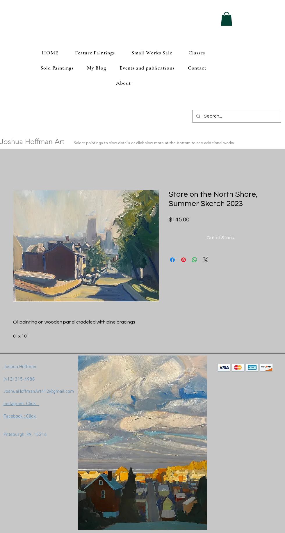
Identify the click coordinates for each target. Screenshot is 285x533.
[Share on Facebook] (172, 259)
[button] (226, 19)
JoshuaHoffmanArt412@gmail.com (38, 392)
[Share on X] (205, 259)
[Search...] (236, 116)
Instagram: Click (21, 404)
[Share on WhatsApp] (194, 259)
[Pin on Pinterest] (183, 259)
